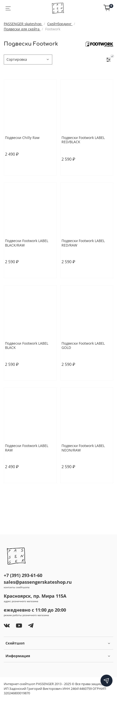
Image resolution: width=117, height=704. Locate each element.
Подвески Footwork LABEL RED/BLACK (83, 139)
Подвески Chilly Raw (22, 137)
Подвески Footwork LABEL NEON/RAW (83, 447)
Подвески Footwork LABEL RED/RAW (83, 243)
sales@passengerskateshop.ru (38, 582)
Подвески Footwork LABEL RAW (26, 447)
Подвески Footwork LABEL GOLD (83, 345)
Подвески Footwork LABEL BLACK (26, 345)
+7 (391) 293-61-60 (23, 575)
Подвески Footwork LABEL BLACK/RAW (26, 243)
